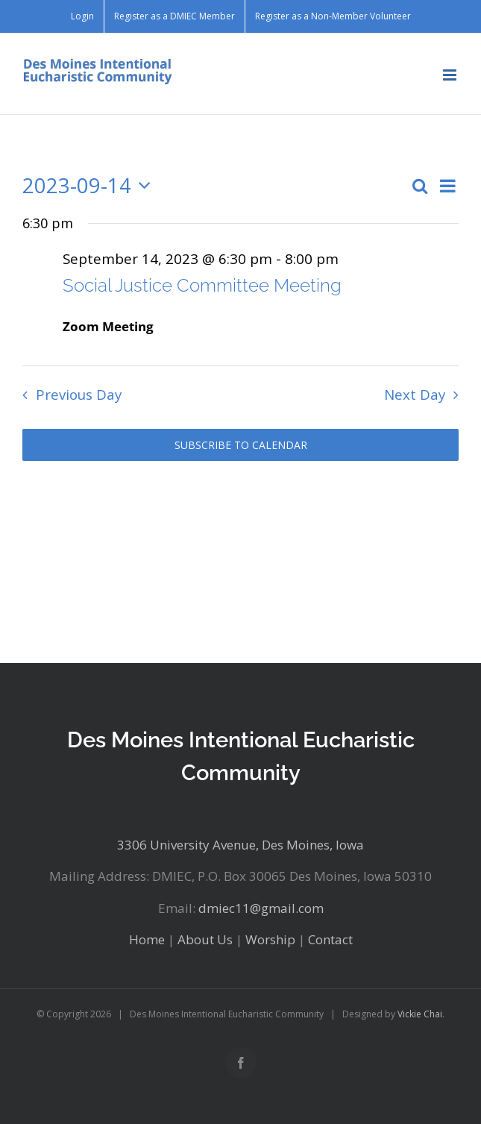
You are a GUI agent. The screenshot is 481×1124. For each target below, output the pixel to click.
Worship (270, 939)
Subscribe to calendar (241, 445)
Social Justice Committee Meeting (202, 285)
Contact (330, 939)
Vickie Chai (419, 1014)
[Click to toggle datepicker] (90, 186)
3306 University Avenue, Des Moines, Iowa (240, 844)
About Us (205, 939)
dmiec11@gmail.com (261, 908)
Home (147, 939)
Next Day (414, 394)
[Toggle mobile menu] (451, 75)
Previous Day (79, 394)
